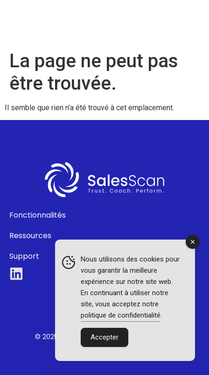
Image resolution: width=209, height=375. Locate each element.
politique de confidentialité (120, 315)
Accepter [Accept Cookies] (104, 337)
